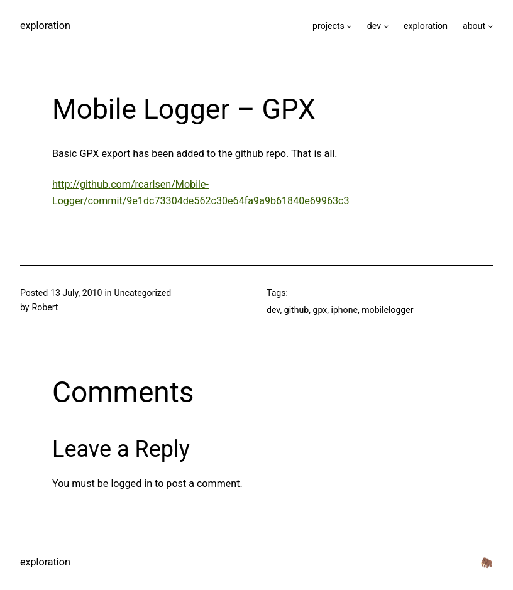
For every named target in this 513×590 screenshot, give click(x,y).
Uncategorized (143, 293)
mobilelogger (387, 310)
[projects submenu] (348, 25)
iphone (344, 310)
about (474, 26)
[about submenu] (490, 25)
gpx (319, 310)
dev (374, 26)
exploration (45, 25)
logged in (131, 483)
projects (328, 26)
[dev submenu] (386, 25)
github (296, 310)
